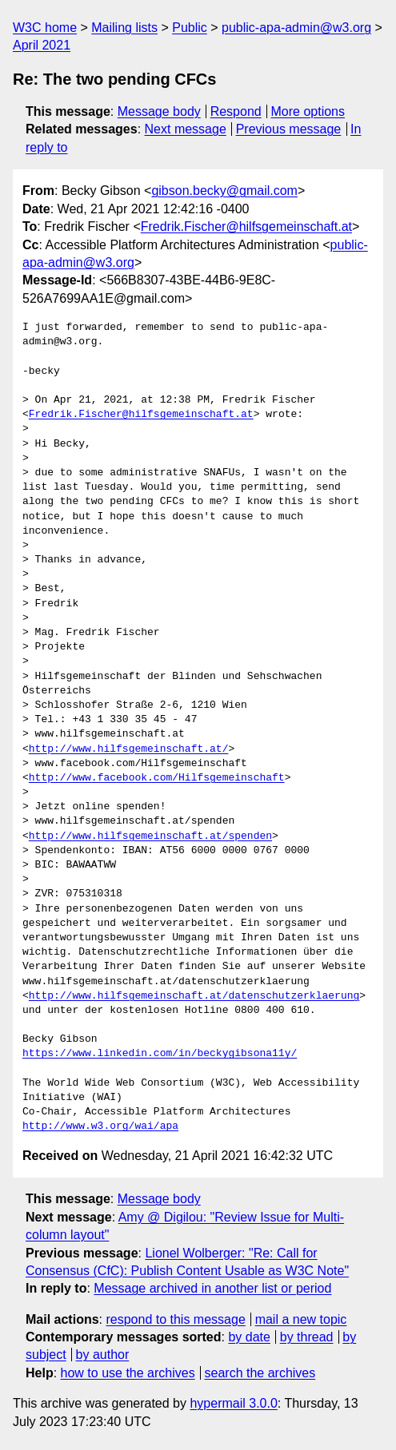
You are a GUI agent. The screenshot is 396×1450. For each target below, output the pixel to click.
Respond (236, 111)
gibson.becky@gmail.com (224, 190)
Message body (159, 111)
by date (249, 1337)
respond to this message (175, 1319)
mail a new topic (301, 1319)
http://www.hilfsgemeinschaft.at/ (129, 749)
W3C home (45, 27)
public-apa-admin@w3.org (296, 27)
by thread (307, 1337)
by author (103, 1354)
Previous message (289, 129)
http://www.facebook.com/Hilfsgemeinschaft (157, 778)
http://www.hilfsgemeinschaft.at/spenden (150, 836)
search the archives (260, 1373)
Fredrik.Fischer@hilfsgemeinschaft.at (246, 226)
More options (308, 111)
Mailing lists (124, 27)
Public (189, 27)
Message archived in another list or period (212, 1288)
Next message (185, 129)
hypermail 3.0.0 (233, 1403)
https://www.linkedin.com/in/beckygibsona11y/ (159, 1054)
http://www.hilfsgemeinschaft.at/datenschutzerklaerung (194, 996)
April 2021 (41, 45)
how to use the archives (128, 1373)
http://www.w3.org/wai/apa (100, 1126)
